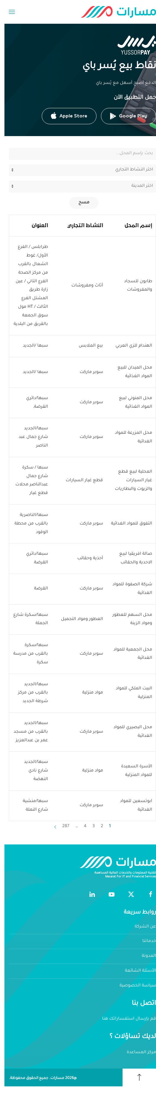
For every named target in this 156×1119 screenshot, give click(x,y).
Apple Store (64, 115)
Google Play (124, 116)
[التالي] (51, 827)
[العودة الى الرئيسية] (114, 12)
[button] (7, 12)
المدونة (144, 956)
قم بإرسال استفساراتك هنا (125, 1019)
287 (61, 826)
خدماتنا (145, 941)
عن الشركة (141, 926)
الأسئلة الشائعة (136, 971)
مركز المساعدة (137, 1052)
